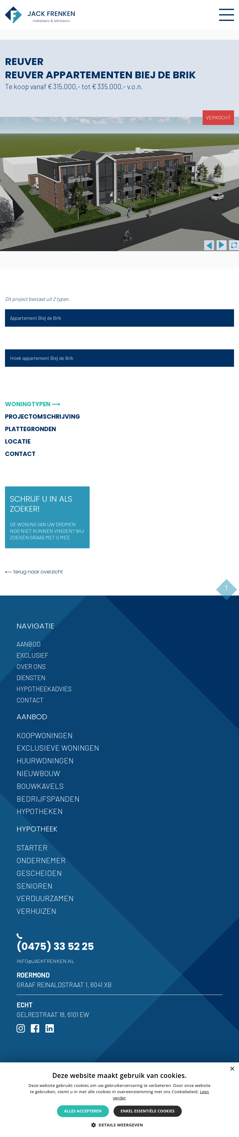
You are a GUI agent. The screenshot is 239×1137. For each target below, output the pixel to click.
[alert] (119, 1099)
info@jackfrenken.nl (45, 961)
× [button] (232, 1069)
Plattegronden (30, 429)
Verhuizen (36, 910)
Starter (32, 847)
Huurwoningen (44, 760)
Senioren (34, 885)
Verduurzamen (44, 898)
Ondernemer (41, 860)
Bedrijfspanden (47, 798)
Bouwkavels (40, 785)
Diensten (30, 677)
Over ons (31, 666)
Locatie (17, 441)
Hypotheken (39, 811)
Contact (20, 454)
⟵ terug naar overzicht (34, 571)
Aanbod (28, 644)
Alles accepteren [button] (83, 1111)
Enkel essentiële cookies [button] (148, 1111)
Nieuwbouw (38, 773)
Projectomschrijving (42, 416)
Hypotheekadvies (44, 689)
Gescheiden (39, 872)
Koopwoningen (44, 735)
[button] (119, 1125)
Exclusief (32, 655)
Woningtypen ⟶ (32, 404)
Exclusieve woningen (57, 747)
